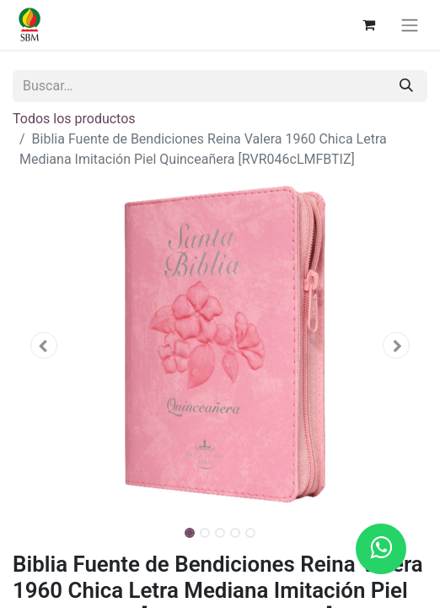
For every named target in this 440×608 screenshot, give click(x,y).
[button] (44, 345)
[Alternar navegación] (409, 25)
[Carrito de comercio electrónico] (368, 24)
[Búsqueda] (406, 86)
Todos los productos (74, 119)
